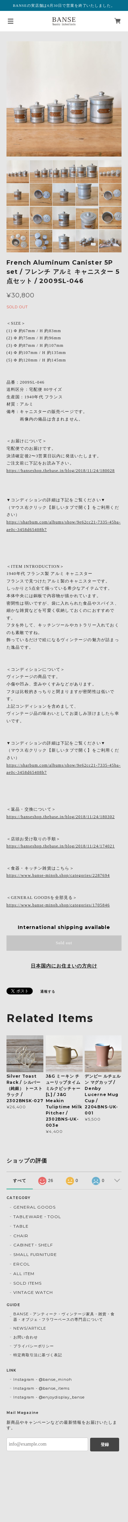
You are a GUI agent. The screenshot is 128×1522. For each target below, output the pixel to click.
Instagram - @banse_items (41, 1388)
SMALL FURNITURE (35, 1254)
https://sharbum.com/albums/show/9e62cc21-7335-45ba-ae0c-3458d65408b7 (63, 526)
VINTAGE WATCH (33, 1292)
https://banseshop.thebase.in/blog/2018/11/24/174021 (60, 846)
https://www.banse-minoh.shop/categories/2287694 (58, 875)
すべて (19, 1180)
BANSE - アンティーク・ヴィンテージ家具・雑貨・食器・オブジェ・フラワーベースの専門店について (64, 1317)
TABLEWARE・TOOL (37, 1216)
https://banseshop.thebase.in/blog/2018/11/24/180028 (60, 470)
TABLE (21, 1226)
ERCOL (21, 1264)
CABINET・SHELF (33, 1244)
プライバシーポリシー (33, 1346)
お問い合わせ (25, 1337)
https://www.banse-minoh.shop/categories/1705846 (58, 905)
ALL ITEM (24, 1273)
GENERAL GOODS (34, 1207)
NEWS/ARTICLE (29, 1328)
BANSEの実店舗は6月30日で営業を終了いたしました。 (64, 5)
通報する (47, 991)
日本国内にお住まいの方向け (64, 966)
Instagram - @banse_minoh (42, 1379)
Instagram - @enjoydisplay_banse (49, 1397)
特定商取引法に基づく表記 (37, 1355)
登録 (105, 1444)
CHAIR (20, 1235)
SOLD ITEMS (27, 1283)
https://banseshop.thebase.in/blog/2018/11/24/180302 (60, 816)
